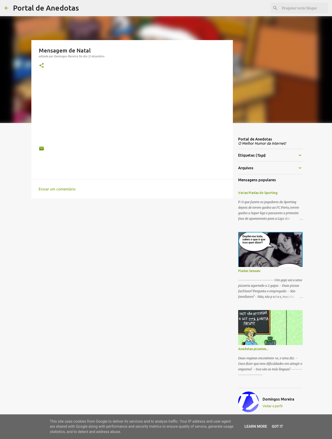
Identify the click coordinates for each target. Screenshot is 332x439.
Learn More (255, 426)
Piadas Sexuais (249, 271)
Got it (277, 426)
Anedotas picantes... (253, 349)
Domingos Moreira (278, 399)
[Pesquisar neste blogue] (304, 8)
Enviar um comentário (57, 189)
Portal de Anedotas (46, 8)
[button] (41, 66)
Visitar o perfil (273, 406)
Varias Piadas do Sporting (258, 193)
